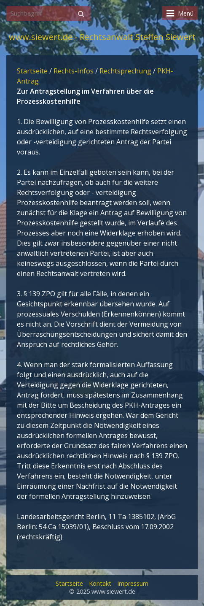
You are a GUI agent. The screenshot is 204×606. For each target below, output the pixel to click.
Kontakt (100, 583)
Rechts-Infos (74, 71)
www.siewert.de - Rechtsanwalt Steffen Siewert (102, 37)
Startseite (32, 71)
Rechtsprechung (125, 71)
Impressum (132, 583)
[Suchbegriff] (48, 13)
